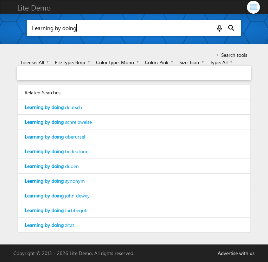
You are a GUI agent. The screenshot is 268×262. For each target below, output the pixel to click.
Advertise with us (236, 253)
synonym (55, 180)
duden (52, 166)
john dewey (57, 195)
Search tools (231, 55)
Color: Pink (159, 62)
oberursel (55, 136)
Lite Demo (34, 7)
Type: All (222, 62)
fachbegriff (56, 210)
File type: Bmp (73, 62)
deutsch (53, 107)
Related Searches (42, 92)
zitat (49, 225)
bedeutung (57, 151)
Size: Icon (192, 62)
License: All (35, 62)
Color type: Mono (118, 62)
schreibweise (58, 122)
